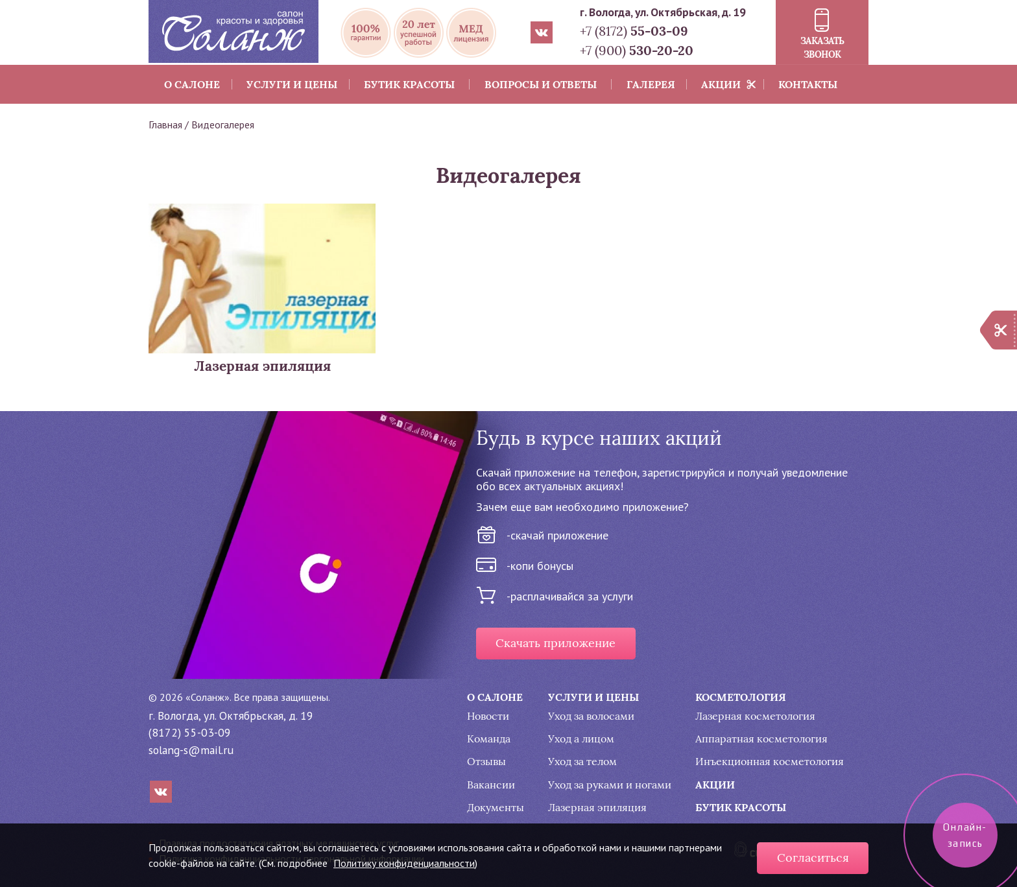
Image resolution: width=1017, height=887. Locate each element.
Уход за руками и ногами (609, 785)
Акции (721, 84)
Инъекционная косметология (769, 761)
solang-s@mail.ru (191, 749)
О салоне (192, 84)
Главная (165, 124)
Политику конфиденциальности (404, 863)
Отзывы (486, 761)
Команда (488, 739)
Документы (495, 807)
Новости (488, 716)
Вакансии (491, 785)
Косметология (740, 697)
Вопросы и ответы (541, 84)
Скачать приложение (556, 643)
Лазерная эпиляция (597, 807)
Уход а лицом (581, 739)
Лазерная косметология (755, 716)
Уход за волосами (591, 716)
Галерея (651, 84)
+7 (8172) (634, 31)
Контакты (807, 84)
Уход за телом (582, 761)
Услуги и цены (291, 84)
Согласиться (813, 858)
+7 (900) (636, 50)
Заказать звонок (822, 47)
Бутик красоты (409, 84)
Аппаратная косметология (761, 739)
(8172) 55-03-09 (190, 732)
